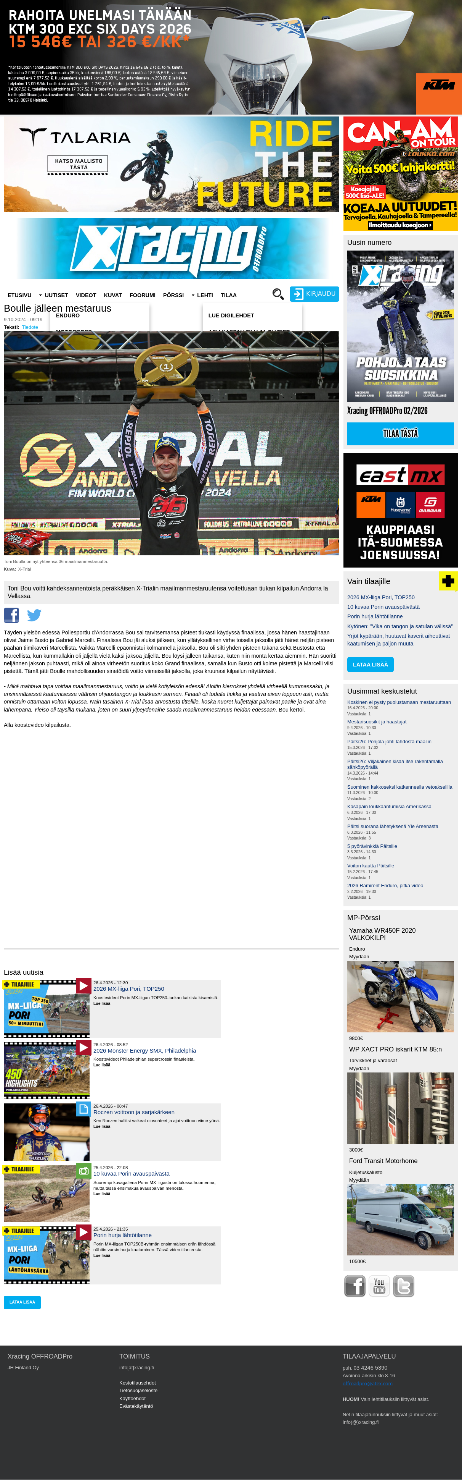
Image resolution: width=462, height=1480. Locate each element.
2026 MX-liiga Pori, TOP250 (128, 988)
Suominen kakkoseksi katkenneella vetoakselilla (399, 787)
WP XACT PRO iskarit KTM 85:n (395, 1049)
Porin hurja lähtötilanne (122, 1235)
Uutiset (56, 295)
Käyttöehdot (132, 1398)
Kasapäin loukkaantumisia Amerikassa (389, 806)
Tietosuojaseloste (138, 1390)
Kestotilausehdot (137, 1383)
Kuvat (113, 295)
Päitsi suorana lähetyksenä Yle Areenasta (392, 826)
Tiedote (30, 327)
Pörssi (173, 295)
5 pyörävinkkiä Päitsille (372, 846)
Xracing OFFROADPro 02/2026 (387, 411)
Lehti (205, 295)
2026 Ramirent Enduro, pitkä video (385, 885)
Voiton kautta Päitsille (370, 866)
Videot (86, 295)
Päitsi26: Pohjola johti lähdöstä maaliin (389, 741)
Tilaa (229, 295)
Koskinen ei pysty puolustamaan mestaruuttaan (399, 702)
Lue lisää (104, 1004)
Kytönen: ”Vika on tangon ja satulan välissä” (400, 626)
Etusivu (19, 295)
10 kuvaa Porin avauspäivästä (131, 1173)
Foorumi (143, 295)
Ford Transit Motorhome (383, 1161)
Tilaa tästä (400, 434)
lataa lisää (22, 1302)
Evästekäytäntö (136, 1406)
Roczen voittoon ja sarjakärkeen (134, 1112)
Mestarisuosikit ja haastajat (377, 722)
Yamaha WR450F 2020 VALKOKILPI (382, 934)
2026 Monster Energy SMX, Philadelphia (144, 1050)
